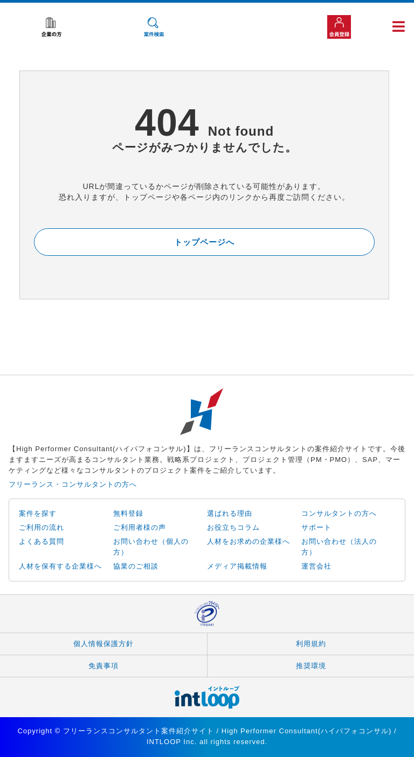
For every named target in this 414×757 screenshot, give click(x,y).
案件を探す (38, 513)
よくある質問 (41, 541)
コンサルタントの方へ (339, 513)
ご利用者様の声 (139, 527)
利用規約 (311, 644)
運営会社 (316, 566)
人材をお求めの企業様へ (248, 541)
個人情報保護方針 (103, 644)
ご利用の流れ (41, 527)
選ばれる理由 (229, 513)
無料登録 (128, 513)
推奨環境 (311, 666)
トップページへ (204, 242)
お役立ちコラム (233, 527)
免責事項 (103, 666)
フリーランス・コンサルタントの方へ (73, 484)
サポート (316, 527)
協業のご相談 (135, 566)
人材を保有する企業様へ (60, 566)
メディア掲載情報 (237, 566)
